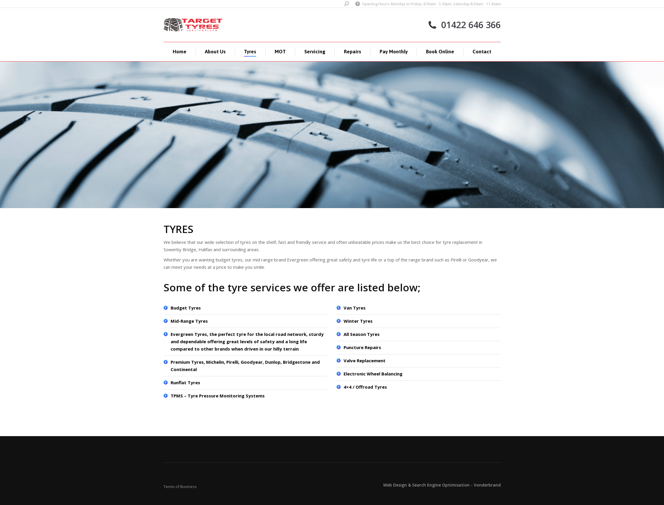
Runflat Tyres (185, 382)
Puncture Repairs (362, 347)
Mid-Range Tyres (189, 321)
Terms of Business (180, 486)
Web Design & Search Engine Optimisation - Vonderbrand (442, 485)
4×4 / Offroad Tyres (365, 387)
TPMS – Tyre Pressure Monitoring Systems (218, 396)
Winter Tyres (358, 321)
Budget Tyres (186, 308)
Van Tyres (355, 308)
